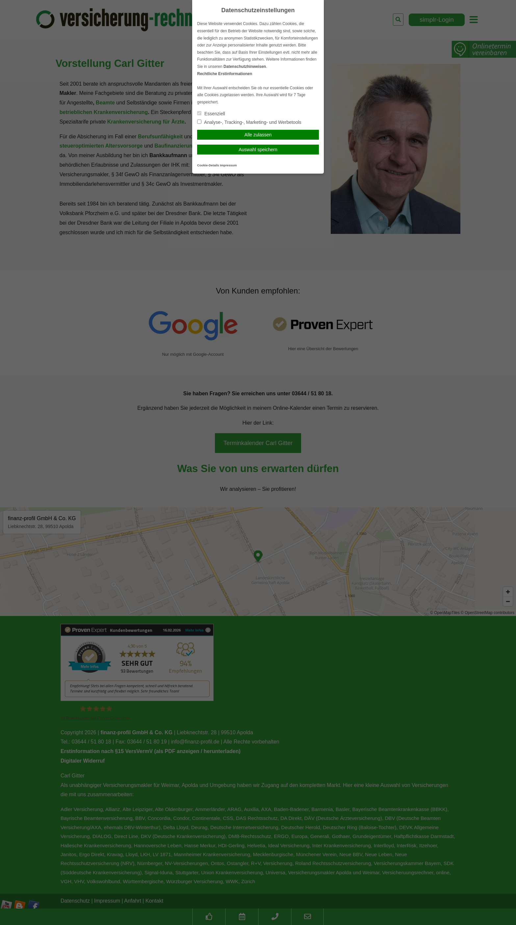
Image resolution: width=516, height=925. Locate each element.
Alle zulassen (258, 134)
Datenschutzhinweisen (244, 66)
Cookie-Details (208, 165)
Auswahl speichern (258, 149)
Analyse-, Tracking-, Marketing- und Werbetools (249, 122)
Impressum (228, 165)
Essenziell (211, 113)
